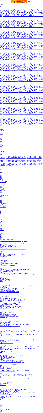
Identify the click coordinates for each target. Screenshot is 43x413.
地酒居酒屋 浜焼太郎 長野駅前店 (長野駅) (6, 239)
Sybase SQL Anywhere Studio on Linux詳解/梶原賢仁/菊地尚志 (9, 364)
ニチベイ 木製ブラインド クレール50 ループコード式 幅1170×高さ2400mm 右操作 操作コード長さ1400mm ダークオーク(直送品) (20, 346)
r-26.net (1, 131)
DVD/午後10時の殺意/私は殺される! (6, 349)
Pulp (1, 388)
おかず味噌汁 (6, 11)
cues (1, 232)
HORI (1, 411)
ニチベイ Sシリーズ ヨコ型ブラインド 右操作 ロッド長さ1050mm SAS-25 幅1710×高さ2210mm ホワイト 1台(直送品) (18, 330)
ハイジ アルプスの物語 (4, 383)
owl (0, 147)
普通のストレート (3, 262)
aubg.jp (1, 153)
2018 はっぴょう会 (3, 247)
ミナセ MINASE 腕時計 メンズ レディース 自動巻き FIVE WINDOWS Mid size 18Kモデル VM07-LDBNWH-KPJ (17, 374)
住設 (1, 125)
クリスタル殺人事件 (3, 354)
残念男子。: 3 (2, 323)
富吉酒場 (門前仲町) (3, 287)
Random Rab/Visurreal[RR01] (4, 325)
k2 (0, 142)
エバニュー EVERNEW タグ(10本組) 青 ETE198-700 (8, 303)
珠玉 (1, 141)
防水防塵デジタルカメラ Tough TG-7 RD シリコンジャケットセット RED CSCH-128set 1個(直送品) (15, 378)
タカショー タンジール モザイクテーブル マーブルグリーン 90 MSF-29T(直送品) (13, 243)
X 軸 (1, 335)
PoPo (1, 399)
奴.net (1, 139)
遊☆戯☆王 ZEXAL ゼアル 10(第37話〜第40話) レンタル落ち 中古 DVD (11, 306)
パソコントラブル (3, 207)
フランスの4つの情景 (3, 248)
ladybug (1, 276)
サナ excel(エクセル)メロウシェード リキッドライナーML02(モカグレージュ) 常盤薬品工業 (14, 370)
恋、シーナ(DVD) (3, 286)
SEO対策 (1, 180)
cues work (1, 225)
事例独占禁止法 (2, 366)
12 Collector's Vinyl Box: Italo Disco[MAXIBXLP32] (8, 246)
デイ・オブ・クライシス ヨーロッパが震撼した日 (8, 350)
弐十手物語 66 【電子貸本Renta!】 (5, 255)
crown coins (19, 11)
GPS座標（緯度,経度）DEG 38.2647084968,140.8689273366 (9, 316)
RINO (1, 384)
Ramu (1, 377)
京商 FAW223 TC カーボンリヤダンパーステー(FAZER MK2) (9, 289)
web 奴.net (1, 137)
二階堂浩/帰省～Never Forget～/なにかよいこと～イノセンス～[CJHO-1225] (12, 360)
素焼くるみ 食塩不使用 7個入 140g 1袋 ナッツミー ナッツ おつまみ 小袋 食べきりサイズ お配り (15, 288)
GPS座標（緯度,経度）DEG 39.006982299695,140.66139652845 (9, 315)
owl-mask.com (2, 128)
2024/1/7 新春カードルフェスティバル (6, 191)
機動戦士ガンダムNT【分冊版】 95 (5, 280)
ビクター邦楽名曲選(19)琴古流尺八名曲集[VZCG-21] (8, 314)
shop (1, 155)
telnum (1, 229)
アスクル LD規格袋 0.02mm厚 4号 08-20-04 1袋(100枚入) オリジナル (10, 321)
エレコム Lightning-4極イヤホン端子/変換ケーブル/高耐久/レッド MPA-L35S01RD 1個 (13, 389)
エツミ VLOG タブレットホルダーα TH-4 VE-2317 (8, 403)
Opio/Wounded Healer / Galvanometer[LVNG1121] (7, 371)
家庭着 (1, 264)
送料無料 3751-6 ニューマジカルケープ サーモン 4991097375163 (10, 340)
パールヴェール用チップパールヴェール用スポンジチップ (27, 9)
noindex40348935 (2, 156)
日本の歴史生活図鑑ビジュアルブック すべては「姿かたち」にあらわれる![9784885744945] (14, 355)
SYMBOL (1, 342)
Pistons (1, 9)
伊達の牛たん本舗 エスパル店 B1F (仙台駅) (7, 312)
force (1, 352)
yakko (1, 144)
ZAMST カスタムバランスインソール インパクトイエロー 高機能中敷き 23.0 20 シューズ (14, 273)
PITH (1, 408)
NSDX (1, 268)
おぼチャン (2, 230)
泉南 (1, 178)
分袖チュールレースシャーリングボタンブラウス (10, 10)
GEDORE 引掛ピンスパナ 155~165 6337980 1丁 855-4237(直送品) (10, 302)
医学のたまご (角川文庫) (4, 393)
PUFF (1, 406)
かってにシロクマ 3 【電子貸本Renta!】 (6, 343)
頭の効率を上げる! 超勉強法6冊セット (6, 382)
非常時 (31, 11)
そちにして (2, 253)
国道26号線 (2, 186)
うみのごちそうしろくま (4, 369)
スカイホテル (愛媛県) (3, 345)
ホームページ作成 (3, 179)
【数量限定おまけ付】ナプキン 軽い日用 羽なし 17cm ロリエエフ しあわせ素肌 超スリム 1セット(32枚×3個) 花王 (18, 396)
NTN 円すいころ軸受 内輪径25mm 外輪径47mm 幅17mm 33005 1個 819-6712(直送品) (13, 249)
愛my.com (1, 169)
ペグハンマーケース (14, 11)
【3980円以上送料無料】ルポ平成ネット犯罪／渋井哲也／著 (9, 292)
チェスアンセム (27, 11)
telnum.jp (1, 132)
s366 (1, 143)
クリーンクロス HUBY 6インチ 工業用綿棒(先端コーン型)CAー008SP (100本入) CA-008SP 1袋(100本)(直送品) (17, 339)
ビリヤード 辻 (2, 190)
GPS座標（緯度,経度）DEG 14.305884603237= (7, 296)
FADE (1, 259)
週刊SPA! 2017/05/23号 (3, 260)
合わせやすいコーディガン (22, 10)
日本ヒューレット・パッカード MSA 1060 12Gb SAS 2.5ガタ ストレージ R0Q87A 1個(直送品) (14, 402)
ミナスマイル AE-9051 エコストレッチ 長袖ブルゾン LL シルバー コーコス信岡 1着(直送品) (14, 269)
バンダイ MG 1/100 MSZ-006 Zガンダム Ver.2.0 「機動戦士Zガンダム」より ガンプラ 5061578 (14, 324)
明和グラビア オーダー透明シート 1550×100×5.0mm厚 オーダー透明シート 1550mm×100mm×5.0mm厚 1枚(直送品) (18, 348)
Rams (1, 376)
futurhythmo (2, 398)
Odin (1, 410)
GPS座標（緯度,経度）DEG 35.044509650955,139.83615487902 (9, 291)
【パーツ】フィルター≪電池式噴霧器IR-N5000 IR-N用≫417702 (10, 326)
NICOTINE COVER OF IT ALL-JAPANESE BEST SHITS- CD (9, 307)
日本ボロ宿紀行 (2, 347)
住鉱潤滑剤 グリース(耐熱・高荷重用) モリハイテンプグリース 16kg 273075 (12, 362)
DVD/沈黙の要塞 (3, 385)
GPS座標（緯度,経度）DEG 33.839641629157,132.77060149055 (9, 391)
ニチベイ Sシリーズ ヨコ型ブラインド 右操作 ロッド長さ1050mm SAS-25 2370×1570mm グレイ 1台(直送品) (17, 285)
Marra (1, 240)
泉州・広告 (2, 185)
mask (1, 149)
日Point (1, 281)
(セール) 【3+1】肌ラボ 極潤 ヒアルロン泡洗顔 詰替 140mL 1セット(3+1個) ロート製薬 (13, 241)
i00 (0, 231)
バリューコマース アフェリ (4, 168)
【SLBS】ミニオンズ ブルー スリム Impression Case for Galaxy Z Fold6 (11, 311)
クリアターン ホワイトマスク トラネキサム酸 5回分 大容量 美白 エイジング (12, 390)
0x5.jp (1, 227)
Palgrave (1, 297)
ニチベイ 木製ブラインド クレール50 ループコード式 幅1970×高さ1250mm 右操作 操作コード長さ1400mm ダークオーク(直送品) (20, 331)
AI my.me (1, 129)
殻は (1, 272)
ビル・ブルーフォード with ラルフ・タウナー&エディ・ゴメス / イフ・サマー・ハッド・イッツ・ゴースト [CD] (18, 392)
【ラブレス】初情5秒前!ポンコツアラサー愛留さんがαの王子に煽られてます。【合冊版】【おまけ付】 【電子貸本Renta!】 (19, 334)
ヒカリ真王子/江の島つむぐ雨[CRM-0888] (6, 245)
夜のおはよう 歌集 (3, 278)
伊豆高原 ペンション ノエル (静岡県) (6, 367)
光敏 (1, 251)
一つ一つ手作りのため (3, 256)
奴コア (1, 140)
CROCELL (2, 407)
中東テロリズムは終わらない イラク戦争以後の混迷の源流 (9, 270)
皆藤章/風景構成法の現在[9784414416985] (6, 356)
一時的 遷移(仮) (2, 151)
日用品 (32, 10)
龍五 (1, 405)
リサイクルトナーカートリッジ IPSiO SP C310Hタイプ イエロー (10, 295)
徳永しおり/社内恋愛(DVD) (4, 308)
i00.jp (1, 154)
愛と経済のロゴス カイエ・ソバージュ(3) (6, 336)
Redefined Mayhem (3, 341)
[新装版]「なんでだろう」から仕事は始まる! (7, 351)
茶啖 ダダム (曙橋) (3, 320)
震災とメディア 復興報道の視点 (5, 322)
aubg (1, 234)
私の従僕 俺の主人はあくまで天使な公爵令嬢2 (7, 265)
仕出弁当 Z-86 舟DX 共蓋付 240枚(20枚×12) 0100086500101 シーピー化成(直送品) (12, 254)
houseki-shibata (2, 313)
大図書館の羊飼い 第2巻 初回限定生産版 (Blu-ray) (8, 290)
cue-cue (1, 233)
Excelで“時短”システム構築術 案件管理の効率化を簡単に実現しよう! (11, 300)
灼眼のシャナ (2, 267)
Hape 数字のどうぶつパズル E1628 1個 (6, 368)
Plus (1, 333)
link (0, 5)
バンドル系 (23, 11)
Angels (1, 252)
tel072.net (1, 134)
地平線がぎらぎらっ (3, 305)
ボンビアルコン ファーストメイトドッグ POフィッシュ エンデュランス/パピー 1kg (13, 375)
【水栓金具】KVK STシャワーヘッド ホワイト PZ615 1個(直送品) (10, 361)
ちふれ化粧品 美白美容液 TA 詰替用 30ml (6, 271)
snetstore (1, 404)
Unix (1, 381)
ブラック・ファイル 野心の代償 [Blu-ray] (6, 394)
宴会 (1, 277)
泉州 (1, 174)
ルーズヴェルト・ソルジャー (4, 358)
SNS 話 (1, 365)
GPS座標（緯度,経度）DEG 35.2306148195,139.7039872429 (9, 304)
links (1, 192)
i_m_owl (1, 145)
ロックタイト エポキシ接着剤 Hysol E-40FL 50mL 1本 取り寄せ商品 (10, 257)
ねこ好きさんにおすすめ (6, 9)
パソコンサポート (3, 182)
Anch (1, 301)
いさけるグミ (29, 10)
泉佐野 (1, 177)
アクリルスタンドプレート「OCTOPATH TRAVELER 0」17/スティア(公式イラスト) (13, 299)
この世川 (11, 9)
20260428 (1, 4)
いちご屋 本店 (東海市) (3, 261)
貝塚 (1, 176)
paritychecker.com (3, 130)
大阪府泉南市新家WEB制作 (4, 195)
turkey (1, 148)
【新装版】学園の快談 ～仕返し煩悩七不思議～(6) (8, 357)
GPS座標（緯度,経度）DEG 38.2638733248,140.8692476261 (9, 263)
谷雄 (1, 332)
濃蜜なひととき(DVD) (3, 244)
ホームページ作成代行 (3, 181)
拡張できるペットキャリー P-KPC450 (6, 373)
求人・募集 (2, 188)
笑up (1, 152)
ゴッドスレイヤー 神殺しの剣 (5, 409)
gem (1, 219)
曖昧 (1, 237)
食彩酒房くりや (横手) (3, 317)
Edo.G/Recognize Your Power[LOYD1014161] (7, 279)
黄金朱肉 (9, 11)
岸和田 (1, 175)
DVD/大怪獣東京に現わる (4, 397)
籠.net (1, 138)
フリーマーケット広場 (3, 187)
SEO (1, 172)
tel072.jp (1, 133)
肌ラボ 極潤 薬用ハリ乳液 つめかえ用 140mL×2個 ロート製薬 (9, 298)
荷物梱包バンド (15, 9)
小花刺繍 (1, 359)
